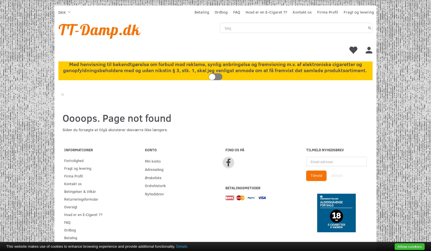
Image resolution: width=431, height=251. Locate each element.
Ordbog (221, 12)
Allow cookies (409, 246)
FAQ (236, 12)
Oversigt (70, 206)
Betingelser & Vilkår (80, 191)
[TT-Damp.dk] (99, 29)
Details (181, 246)
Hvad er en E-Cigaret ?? (266, 12)
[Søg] (369, 28)
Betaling (202, 12)
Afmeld (337, 175)
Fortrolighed (73, 160)
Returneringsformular (81, 199)
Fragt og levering (359, 12)
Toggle (215, 76)
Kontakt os (302, 12)
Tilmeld (316, 175)
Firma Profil (327, 12)
